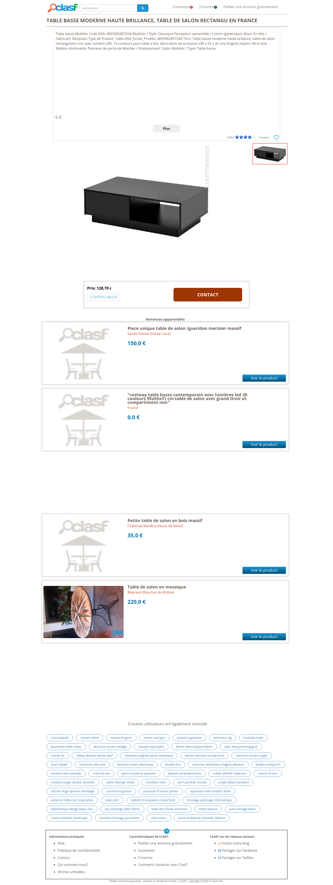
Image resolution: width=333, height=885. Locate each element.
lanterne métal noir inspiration (72, 800)
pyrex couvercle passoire (139, 773)
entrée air (58, 755)
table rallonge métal (120, 782)
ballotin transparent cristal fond (153, 800)
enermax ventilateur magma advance (218, 764)
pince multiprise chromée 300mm (201, 818)
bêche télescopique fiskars (194, 747)
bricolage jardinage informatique (209, 800)
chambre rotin (156, 782)
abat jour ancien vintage (110, 747)
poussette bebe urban (66, 747)
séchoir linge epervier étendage (73, 791)
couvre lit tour (268, 773)
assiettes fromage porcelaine (119, 818)
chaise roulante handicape (69, 818)
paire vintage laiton (242, 809)
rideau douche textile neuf (94, 755)
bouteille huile (253, 738)
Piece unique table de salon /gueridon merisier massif (184, 328)
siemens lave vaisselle (66, 773)
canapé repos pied (151, 747)
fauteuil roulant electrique (135, 764)
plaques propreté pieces (184, 773)
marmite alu (101, 773)
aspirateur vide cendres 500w (210, 791)
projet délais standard (233, 782)
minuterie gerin (121, 738)
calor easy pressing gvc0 (241, 747)
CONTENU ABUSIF (103, 297)
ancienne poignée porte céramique (148, 755)
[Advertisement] (166, 82)
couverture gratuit (118, 791)
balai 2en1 (112, 800)
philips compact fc (268, 764)
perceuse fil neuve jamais (160, 791)
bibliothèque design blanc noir (72, 809)
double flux (173, 764)
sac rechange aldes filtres (122, 809)
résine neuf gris (154, 738)
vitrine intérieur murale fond (204, 755)
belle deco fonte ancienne (169, 809)
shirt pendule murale (192, 782)
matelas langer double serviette (73, 782)
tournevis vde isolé (92, 764)
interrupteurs (208, 809)
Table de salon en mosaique (157, 587)
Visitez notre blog (233, 843)
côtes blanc (158, 818)
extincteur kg (222, 738)
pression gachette (189, 738)
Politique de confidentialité (79, 850)
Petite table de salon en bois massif (165, 520)
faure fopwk (59, 764)
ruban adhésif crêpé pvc (229, 773)
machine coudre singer (252, 755)
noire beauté (60, 738)
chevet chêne (89, 738)
